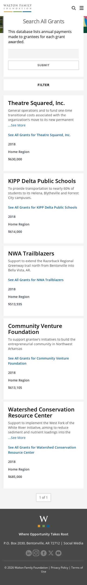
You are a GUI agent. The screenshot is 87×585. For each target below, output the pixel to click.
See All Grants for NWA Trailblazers (36, 280)
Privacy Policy (59, 568)
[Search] (74, 8)
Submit (44, 65)
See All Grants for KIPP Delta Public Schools (42, 207)
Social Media (73, 543)
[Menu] (81, 8)
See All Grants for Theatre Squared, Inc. (39, 135)
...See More (17, 125)
